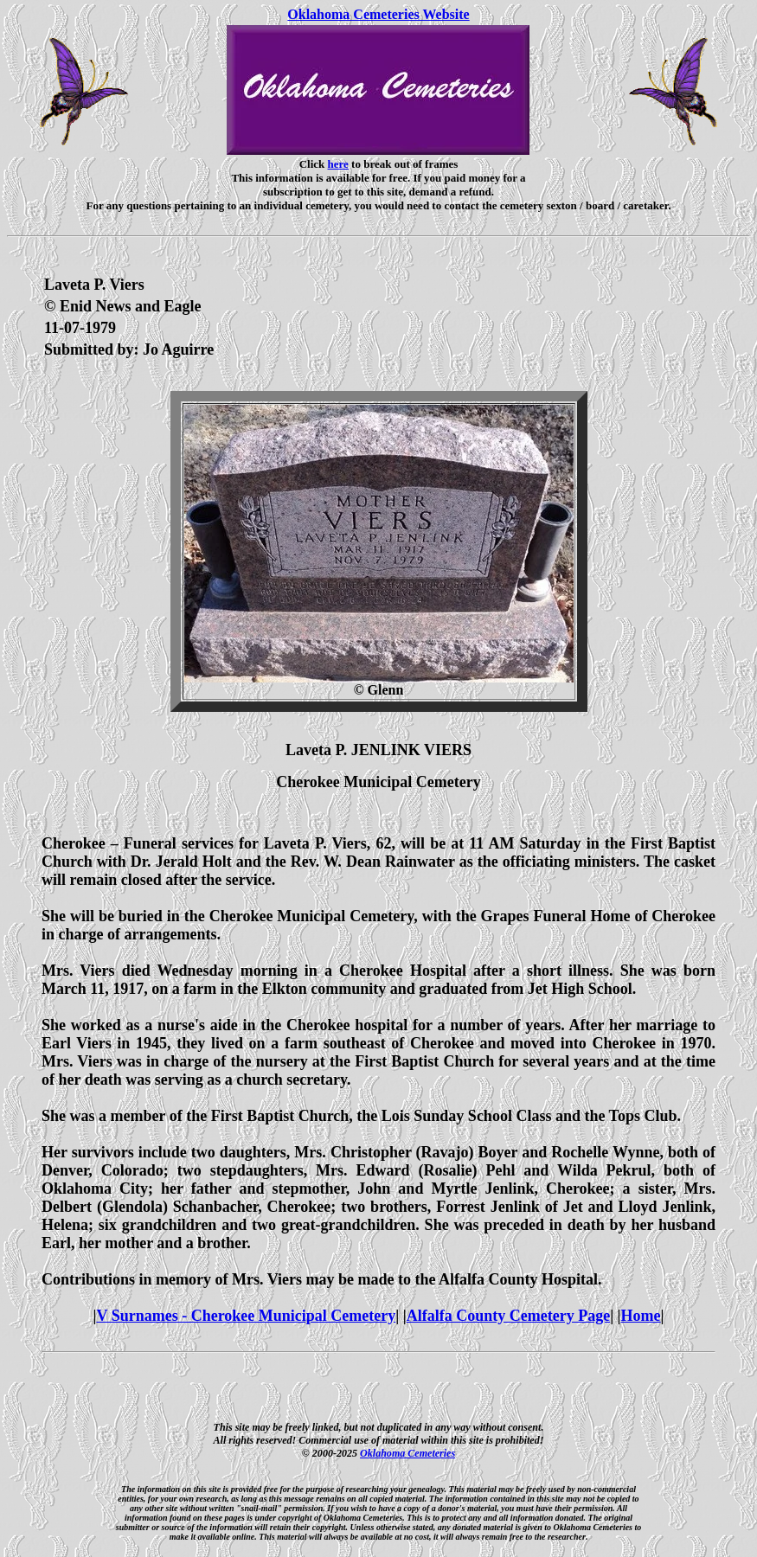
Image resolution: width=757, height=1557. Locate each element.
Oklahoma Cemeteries (407, 1453)
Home (641, 1315)
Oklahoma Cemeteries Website (378, 14)
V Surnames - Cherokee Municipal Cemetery (245, 1315)
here (338, 163)
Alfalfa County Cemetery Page (508, 1315)
